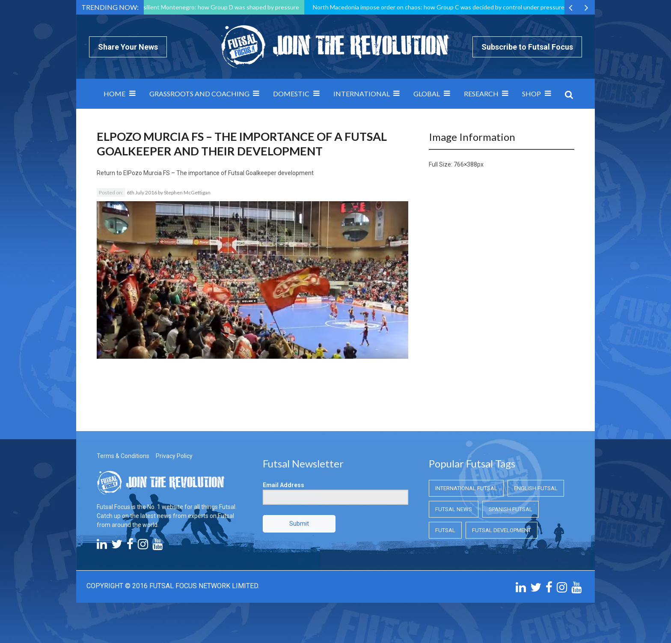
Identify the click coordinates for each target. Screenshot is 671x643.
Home (114, 93)
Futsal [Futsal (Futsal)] (445, 530)
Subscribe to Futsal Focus (527, 46)
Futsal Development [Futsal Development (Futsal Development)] (501, 530)
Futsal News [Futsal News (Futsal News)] (453, 509)
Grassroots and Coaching (199, 93)
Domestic (291, 93)
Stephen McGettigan (187, 192)
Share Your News (128, 46)
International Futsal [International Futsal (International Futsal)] (466, 488)
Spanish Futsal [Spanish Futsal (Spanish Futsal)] (510, 509)
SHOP (531, 93)
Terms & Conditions (123, 455)
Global (426, 93)
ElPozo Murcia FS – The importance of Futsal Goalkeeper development (218, 173)
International (361, 93)
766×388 (465, 164)
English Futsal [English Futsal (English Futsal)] (536, 488)
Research (481, 93)
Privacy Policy (174, 455)
